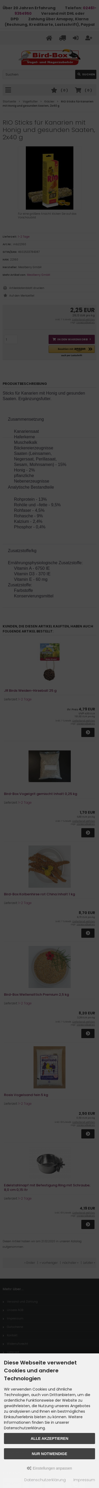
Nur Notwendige (49, 1454)
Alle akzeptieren (49, 1438)
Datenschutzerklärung (45, 1479)
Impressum (84, 1479)
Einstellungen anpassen (49, 1468)
